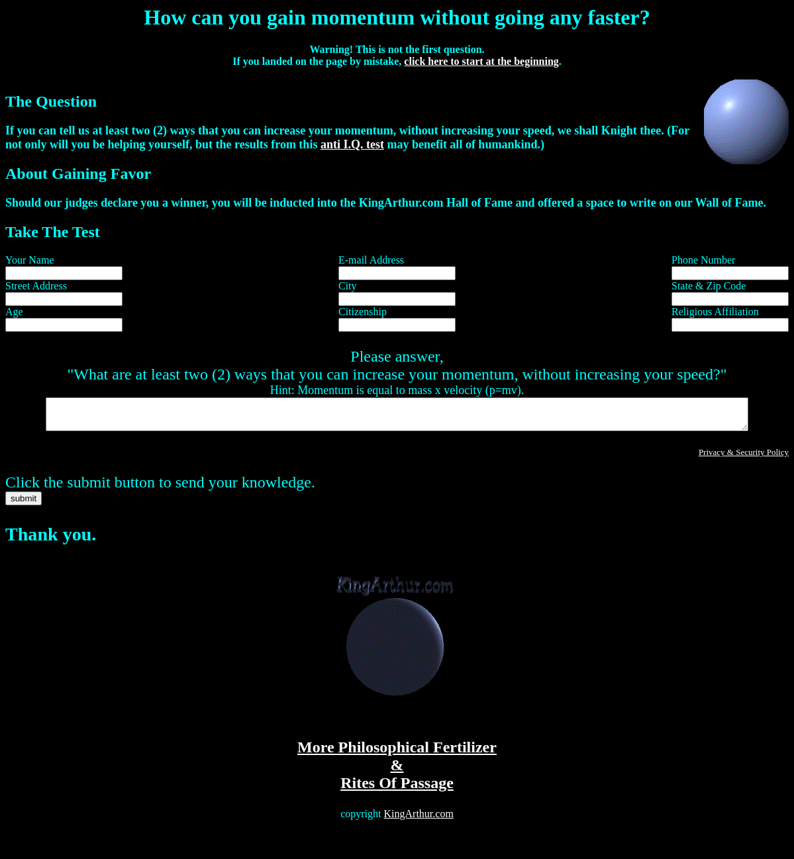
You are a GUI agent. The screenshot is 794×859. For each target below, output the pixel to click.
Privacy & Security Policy (744, 458)
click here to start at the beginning (481, 61)
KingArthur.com (419, 819)
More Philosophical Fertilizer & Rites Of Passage (397, 770)
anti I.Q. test (352, 144)
